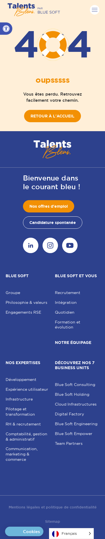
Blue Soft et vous (76, 275)
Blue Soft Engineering (76, 423)
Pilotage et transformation (20, 411)
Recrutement (67, 292)
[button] (6, 28)
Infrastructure (19, 399)
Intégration (66, 302)
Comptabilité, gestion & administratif (26, 436)
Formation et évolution (67, 325)
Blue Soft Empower (73, 433)
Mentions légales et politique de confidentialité (53, 507)
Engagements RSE (23, 312)
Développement (21, 379)
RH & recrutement (23, 424)
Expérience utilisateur (27, 389)
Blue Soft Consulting (75, 384)
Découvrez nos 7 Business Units (75, 365)
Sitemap (52, 521)
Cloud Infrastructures (76, 404)
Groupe (13, 292)
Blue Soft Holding (72, 394)
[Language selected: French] (71, 533)
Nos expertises (23, 362)
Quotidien (64, 312)
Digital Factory (69, 414)
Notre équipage (73, 342)
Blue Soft (17, 275)
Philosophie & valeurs (26, 302)
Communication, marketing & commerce (22, 454)
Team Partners (69, 443)
